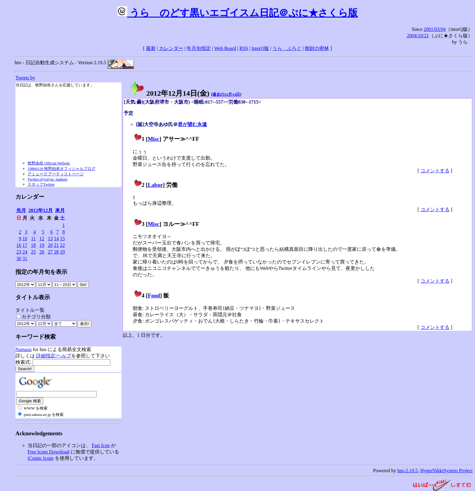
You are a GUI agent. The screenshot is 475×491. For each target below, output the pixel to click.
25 (33, 251)
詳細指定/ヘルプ (53, 355)
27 (50, 251)
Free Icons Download (48, 451)
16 (18, 245)
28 (56, 251)
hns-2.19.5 (407, 470)
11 (33, 238)
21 (56, 245)
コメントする (435, 170)
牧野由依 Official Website (49, 163)
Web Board (225, 48)
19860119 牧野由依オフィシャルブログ (61, 168)
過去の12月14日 (226, 94)
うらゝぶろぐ (286, 48)
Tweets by (25, 77)
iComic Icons (41, 458)
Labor (155, 185)
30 (18, 258)
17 (24, 245)
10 (24, 238)
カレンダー (171, 48)
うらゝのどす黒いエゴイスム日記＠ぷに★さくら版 (238, 12)
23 (18, 251)
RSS (244, 48)
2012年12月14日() (169, 93)
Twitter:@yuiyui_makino (48, 179)
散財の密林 (317, 48)
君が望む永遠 (192, 124)
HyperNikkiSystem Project (446, 470)
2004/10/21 (418, 35)
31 (24, 258)
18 (33, 245)
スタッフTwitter (41, 184)
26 (41, 251)
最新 (151, 48)
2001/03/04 (435, 29)
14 (56, 238)
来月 (60, 210)
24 (24, 251)
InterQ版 (260, 48)
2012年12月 (40, 210)
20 (50, 245)
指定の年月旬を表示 (41, 272)
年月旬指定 (199, 48)
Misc (153, 139)
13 (50, 238)
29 (62, 251)
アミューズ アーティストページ (56, 174)
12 (41, 238)
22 (62, 245)
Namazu (23, 349)
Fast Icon (101, 445)
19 (41, 245)
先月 (21, 210)
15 (62, 238)
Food (154, 295)
